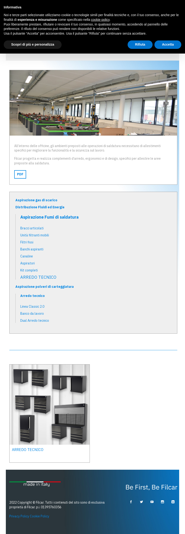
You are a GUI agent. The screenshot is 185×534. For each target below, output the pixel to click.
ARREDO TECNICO (38, 277)
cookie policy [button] (100, 20)
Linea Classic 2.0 (32, 306)
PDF (20, 174)
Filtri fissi (26, 242)
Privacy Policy (19, 516)
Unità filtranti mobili (34, 235)
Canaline (26, 256)
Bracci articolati (32, 228)
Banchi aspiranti (31, 249)
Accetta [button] (168, 44)
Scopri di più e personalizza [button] (32, 44)
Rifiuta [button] (140, 44)
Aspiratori (27, 263)
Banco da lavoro (32, 313)
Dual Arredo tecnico (34, 320)
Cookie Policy (39, 516)
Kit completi (29, 270)
